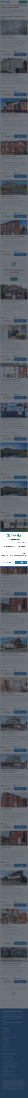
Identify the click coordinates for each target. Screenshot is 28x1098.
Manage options (7, 562)
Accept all (20, 562)
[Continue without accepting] (21, 542)
